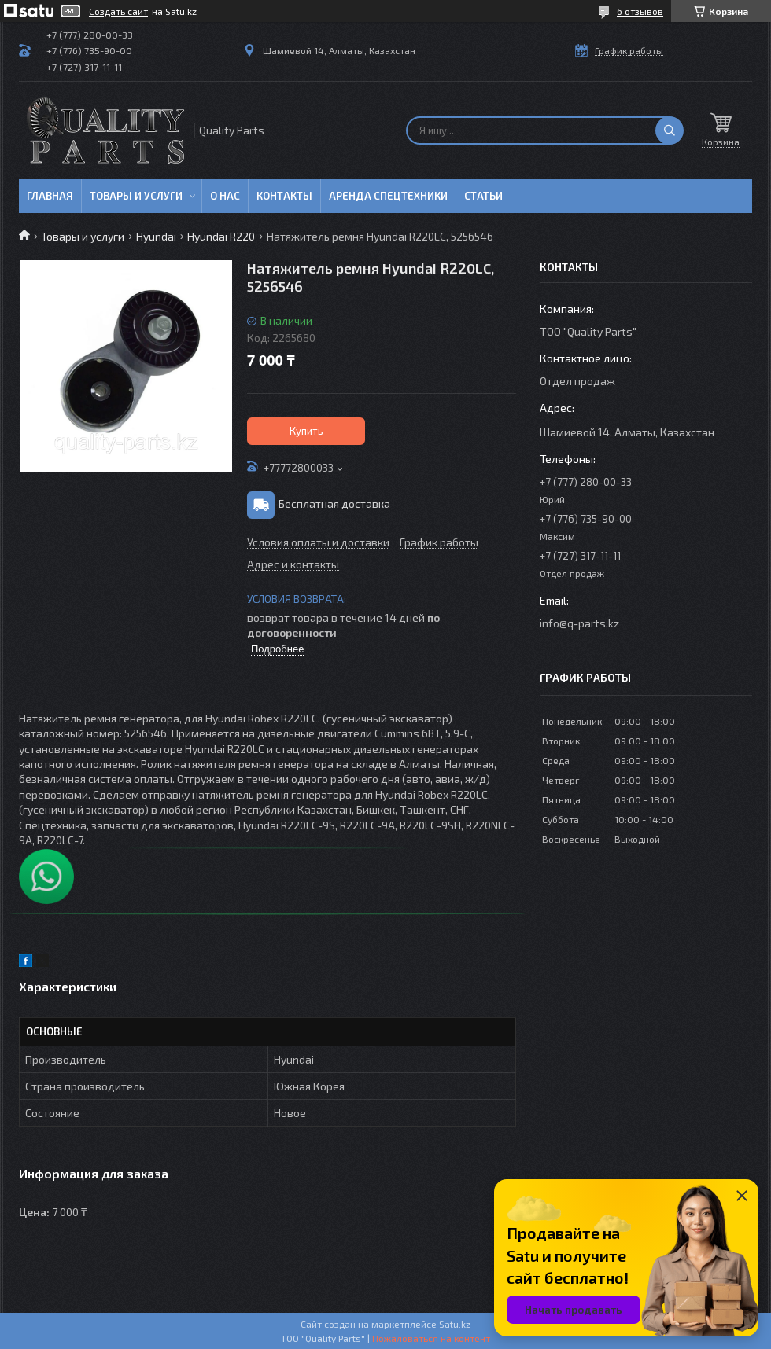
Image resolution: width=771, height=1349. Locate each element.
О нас (225, 195)
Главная (50, 195)
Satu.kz (454, 1323)
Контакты (284, 195)
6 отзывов (640, 11)
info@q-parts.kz (579, 623)
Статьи (483, 195)
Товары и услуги (136, 195)
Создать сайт (118, 11)
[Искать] (669, 130)
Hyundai (156, 236)
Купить (306, 431)
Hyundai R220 (221, 236)
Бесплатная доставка (334, 503)
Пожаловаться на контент (431, 1337)
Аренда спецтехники (388, 195)
